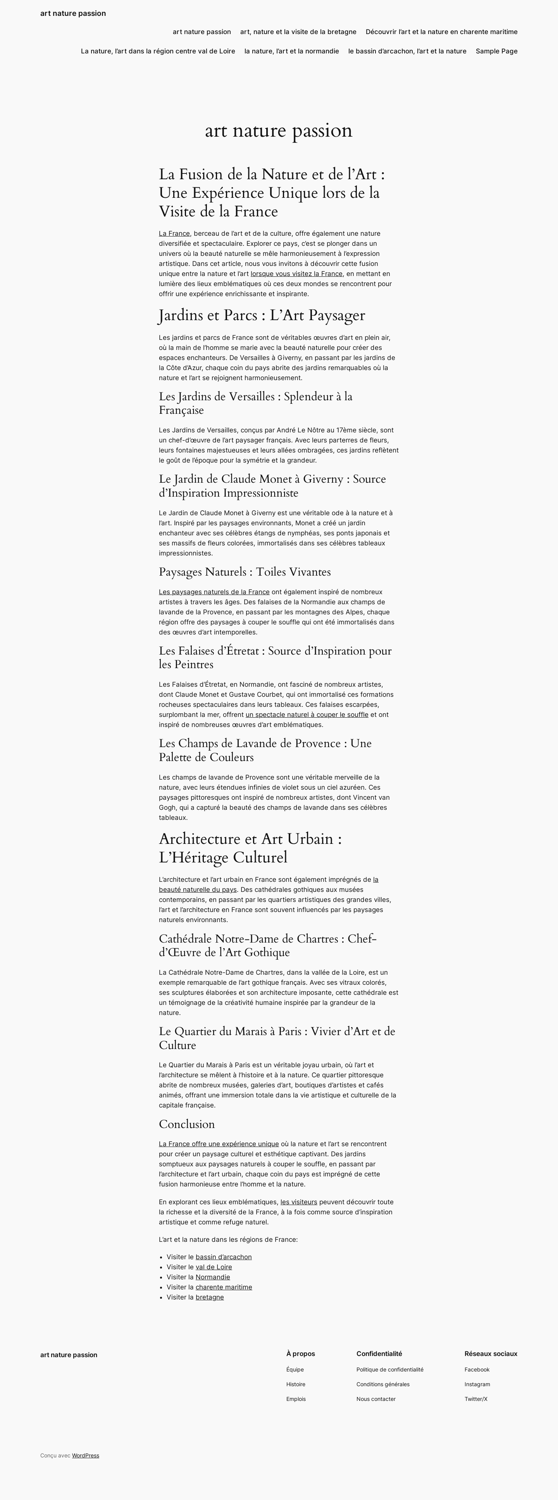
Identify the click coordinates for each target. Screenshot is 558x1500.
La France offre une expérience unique (219, 1144)
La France (174, 233)
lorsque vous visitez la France (297, 274)
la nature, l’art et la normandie (292, 51)
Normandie (213, 1277)
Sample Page (497, 51)
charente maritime (224, 1287)
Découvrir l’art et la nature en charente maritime (442, 32)
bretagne (210, 1297)
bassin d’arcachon (224, 1257)
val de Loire (214, 1267)
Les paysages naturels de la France (214, 592)
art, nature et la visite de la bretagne (298, 32)
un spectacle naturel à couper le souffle (307, 714)
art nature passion (73, 13)
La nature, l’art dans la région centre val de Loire (158, 51)
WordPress (85, 1455)
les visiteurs (299, 1202)
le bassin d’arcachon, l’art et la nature (407, 51)
